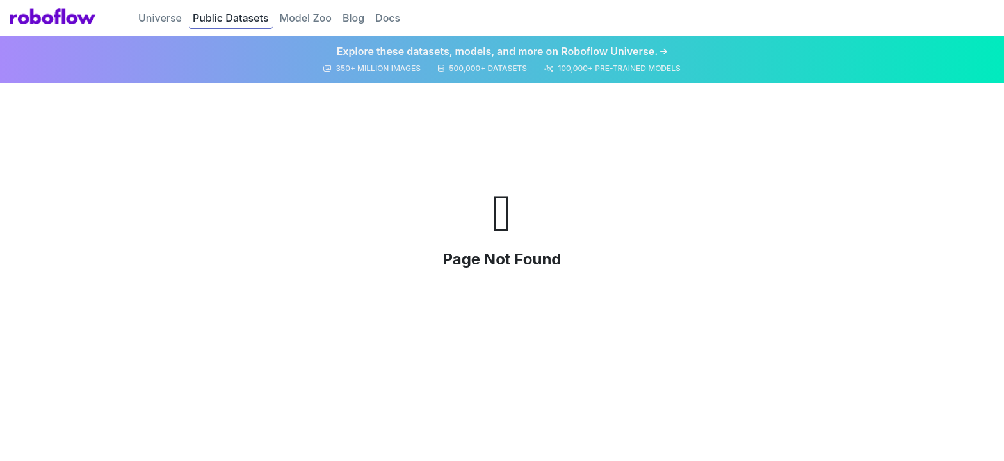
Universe (160, 18)
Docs (387, 18)
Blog (353, 18)
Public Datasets (231, 18)
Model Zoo (306, 18)
